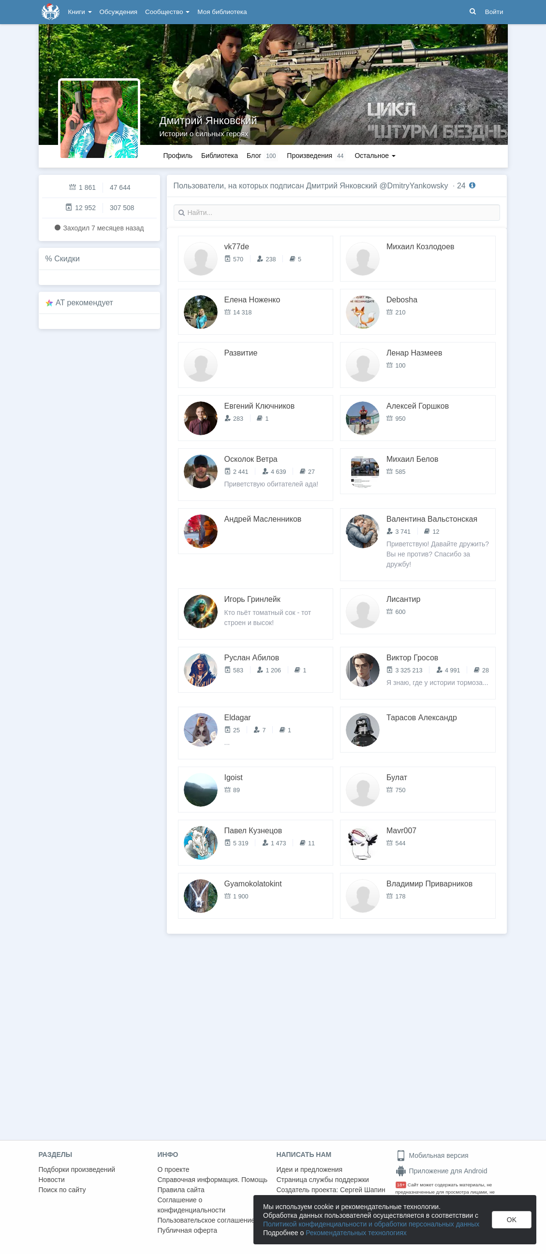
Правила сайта (181, 1190)
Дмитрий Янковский (208, 120)
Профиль (177, 155)
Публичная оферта (188, 1230)
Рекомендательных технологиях (356, 1233)
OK (511, 1220)
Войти (494, 11)
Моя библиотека (222, 11)
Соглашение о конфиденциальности (192, 1205)
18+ (401, 1184)
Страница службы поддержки (323, 1179)
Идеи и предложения (310, 1169)
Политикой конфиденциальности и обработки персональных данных (371, 1224)
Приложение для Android (441, 1171)
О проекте (174, 1169)
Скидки (67, 259)
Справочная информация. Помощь (213, 1179)
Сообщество (167, 11)
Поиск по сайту (62, 1190)
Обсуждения (118, 11)
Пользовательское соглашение (206, 1220)
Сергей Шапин (362, 1190)
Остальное (375, 155)
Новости (52, 1179)
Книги (80, 11)
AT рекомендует (84, 303)
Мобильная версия (432, 1155)
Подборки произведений (77, 1169)
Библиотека (219, 155)
